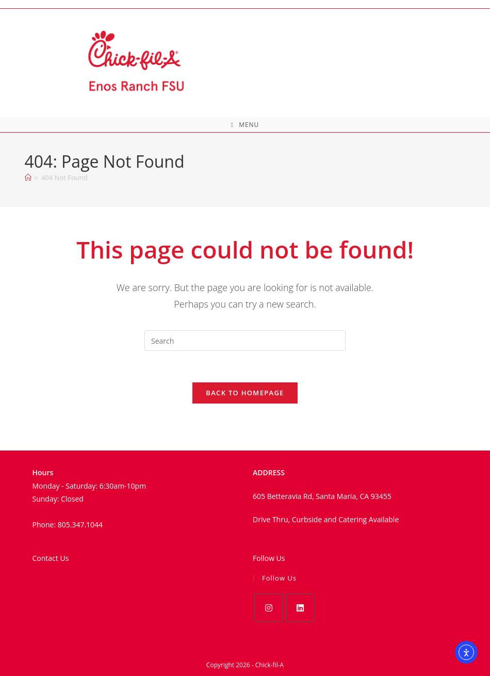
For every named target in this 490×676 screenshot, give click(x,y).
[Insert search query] (245, 340)
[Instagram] (268, 607)
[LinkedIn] (300, 607)
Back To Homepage (245, 392)
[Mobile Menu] (245, 124)
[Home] (28, 177)
